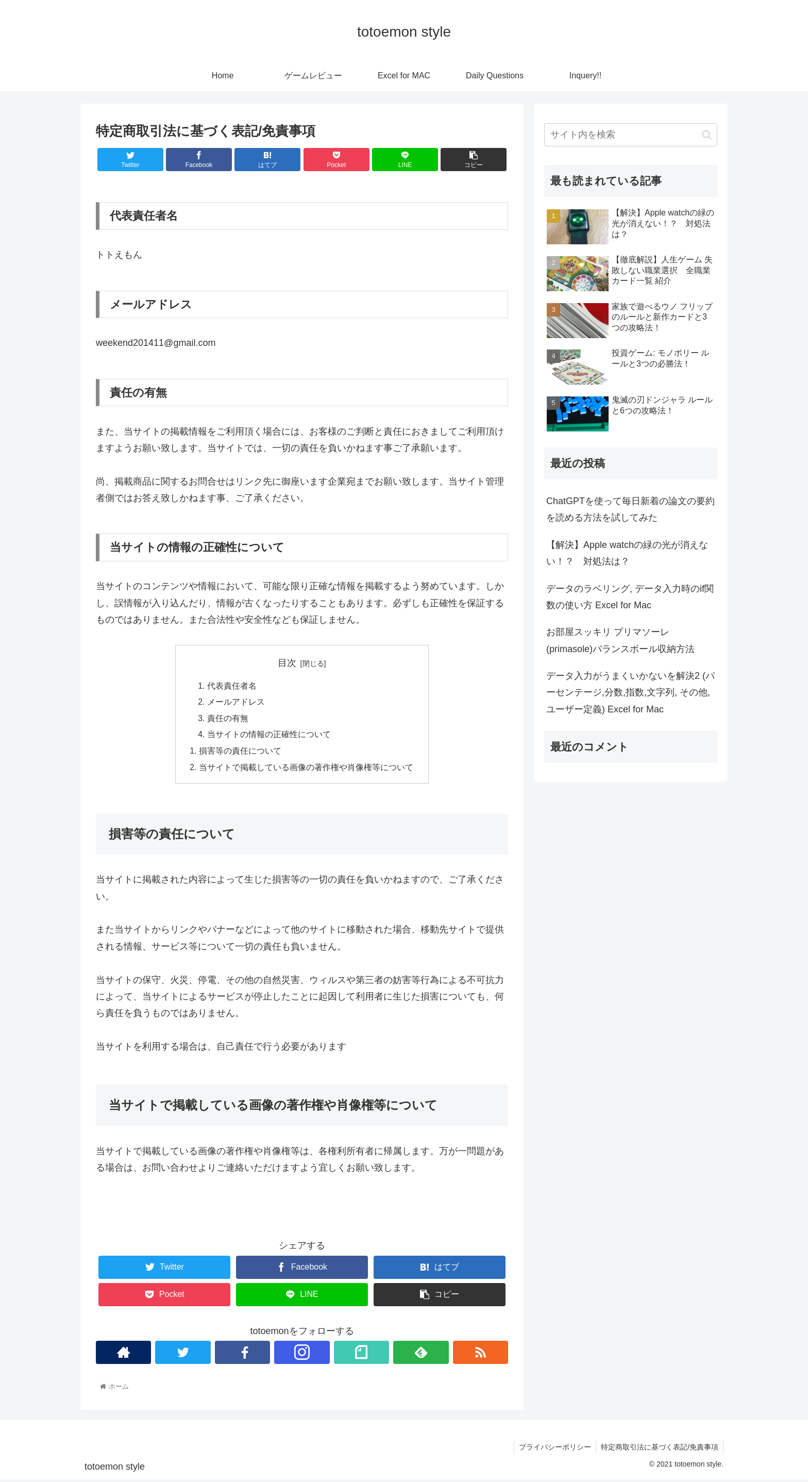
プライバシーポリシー (553, 1449)
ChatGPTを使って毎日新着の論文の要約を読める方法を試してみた (630, 509)
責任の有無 (227, 719)
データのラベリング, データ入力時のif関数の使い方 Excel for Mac (630, 597)
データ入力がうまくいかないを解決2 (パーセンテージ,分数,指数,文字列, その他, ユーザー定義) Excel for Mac (630, 692)
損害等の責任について (240, 752)
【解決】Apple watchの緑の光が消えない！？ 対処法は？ (627, 553)
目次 (287, 663)
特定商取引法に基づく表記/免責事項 (659, 1449)
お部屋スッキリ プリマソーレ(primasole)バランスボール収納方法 (625, 640)
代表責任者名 (232, 686)
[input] (630, 134)
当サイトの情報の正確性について (269, 736)
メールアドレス (236, 702)
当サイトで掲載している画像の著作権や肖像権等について (306, 769)
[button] (707, 135)
